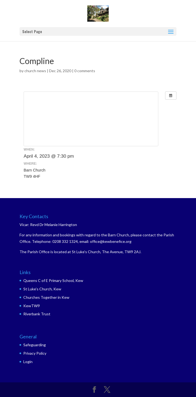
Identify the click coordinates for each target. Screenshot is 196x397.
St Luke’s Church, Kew (42, 289)
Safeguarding (34, 344)
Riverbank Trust (36, 314)
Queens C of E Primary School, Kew (53, 280)
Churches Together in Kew (46, 297)
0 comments (84, 70)
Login (28, 361)
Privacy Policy (34, 353)
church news (35, 70)
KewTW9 (31, 305)
